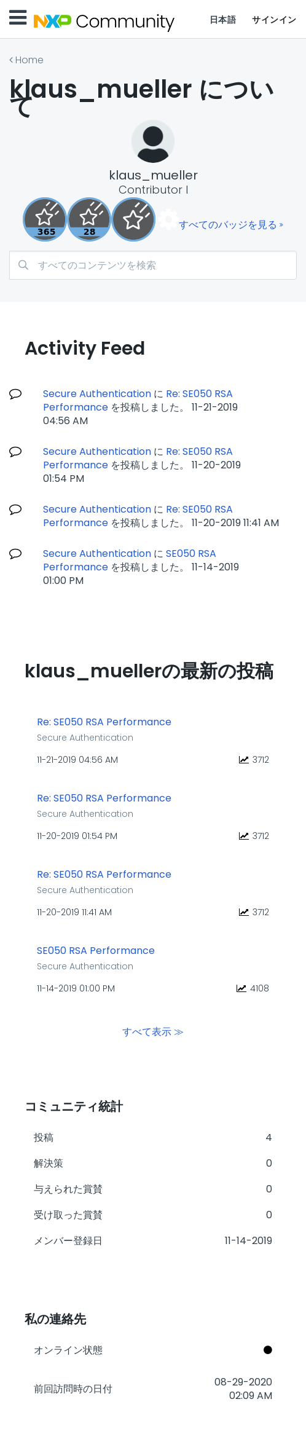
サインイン (274, 20)
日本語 (223, 20)
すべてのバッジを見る (228, 225)
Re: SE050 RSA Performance (104, 722)
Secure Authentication (97, 394)
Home (29, 60)
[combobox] (153, 265)
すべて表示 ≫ (153, 1032)
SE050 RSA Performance (96, 951)
